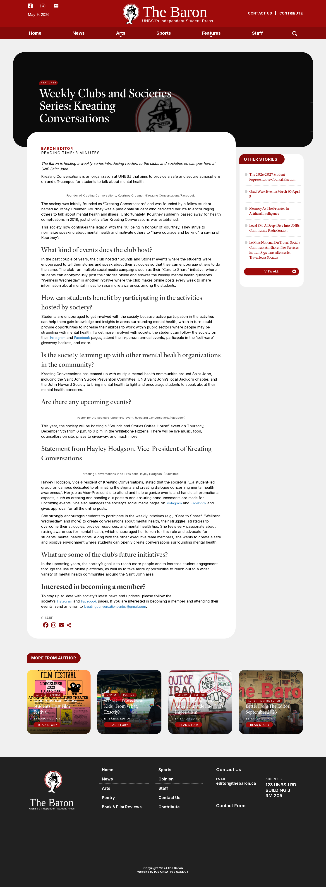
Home (35, 33)
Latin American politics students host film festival (55, 706)
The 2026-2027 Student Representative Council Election (272, 177)
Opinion (167, 778)
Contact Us (171, 797)
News (78, 33)
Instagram (58, 337)
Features (211, 33)
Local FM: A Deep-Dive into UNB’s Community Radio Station (274, 228)
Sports (163, 33)
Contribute (170, 806)
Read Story (48, 725)
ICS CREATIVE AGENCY (171, 871)
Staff (257, 33)
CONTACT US (260, 13)
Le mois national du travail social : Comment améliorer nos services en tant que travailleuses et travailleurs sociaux (274, 250)
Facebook (84, 337)
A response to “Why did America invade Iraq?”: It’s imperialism (199, 706)
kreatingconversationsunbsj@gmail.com (127, 606)
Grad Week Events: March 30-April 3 (274, 194)
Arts (120, 33)
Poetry (109, 797)
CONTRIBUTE (291, 13)
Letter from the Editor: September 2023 (268, 709)
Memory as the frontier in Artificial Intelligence (269, 211)
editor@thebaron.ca (236, 783)
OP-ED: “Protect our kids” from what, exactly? (124, 706)
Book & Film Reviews (123, 806)
